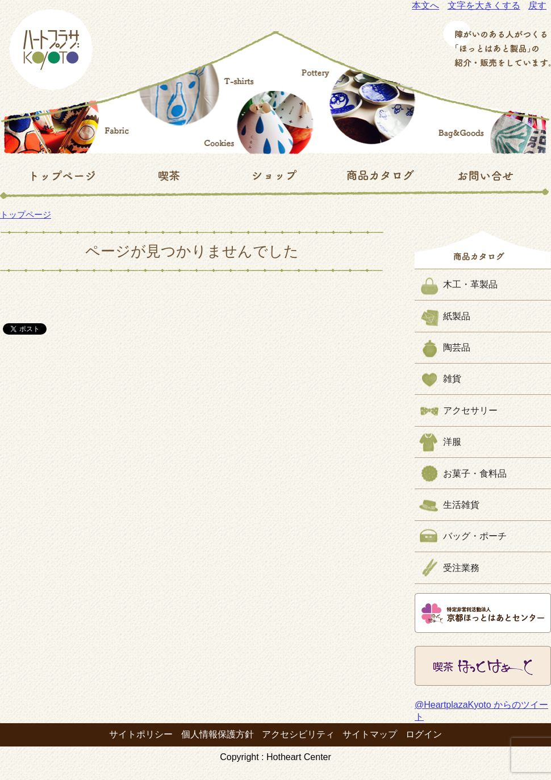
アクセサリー (470, 410)
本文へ (425, 5)
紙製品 (456, 316)
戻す (537, 5)
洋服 (452, 442)
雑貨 (452, 378)
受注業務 (461, 568)
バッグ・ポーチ (475, 536)
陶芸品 (456, 347)
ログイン (424, 734)
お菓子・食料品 (475, 473)
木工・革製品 (470, 284)
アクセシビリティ (298, 734)
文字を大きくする (484, 5)
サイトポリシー (141, 734)
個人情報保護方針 (217, 734)
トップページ (25, 214)
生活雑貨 (461, 505)
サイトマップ (370, 734)
